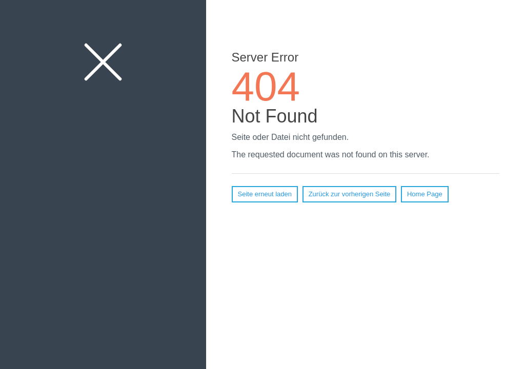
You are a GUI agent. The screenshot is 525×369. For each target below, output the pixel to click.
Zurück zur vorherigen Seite (350, 194)
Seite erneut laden (265, 194)
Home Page (424, 194)
